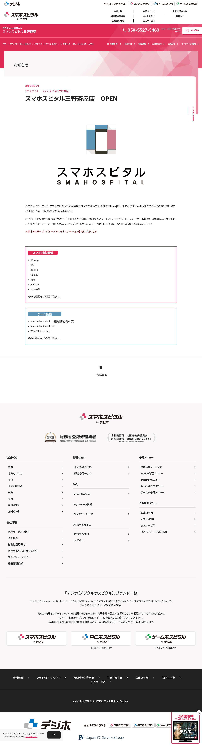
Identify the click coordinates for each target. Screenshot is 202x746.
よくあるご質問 (82, 493)
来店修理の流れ (179, 11)
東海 (10, 492)
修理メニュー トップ (151, 467)
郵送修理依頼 (15, 563)
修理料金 (128, 43)
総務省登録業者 (17, 544)
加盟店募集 (146, 512)
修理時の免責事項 (84, 677)
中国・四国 (13, 505)
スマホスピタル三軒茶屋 (19, 30)
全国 (10, 467)
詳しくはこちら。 (31, 736)
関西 (10, 498)
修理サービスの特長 (19, 531)
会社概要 (13, 538)
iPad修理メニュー (150, 479)
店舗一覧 (118, 11)
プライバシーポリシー (19, 557)
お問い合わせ (114, 677)
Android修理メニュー (152, 486)
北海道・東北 (15, 473)
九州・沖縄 (13, 511)
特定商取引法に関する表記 (22, 550)
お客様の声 (157, 43)
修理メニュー (149, 11)
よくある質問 (148, 15)
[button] (54, 734)
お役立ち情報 (118, 20)
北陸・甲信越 (15, 486)
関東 (10, 479)
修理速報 (142, 43)
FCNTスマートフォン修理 (153, 531)
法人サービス (149, 20)
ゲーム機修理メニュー (152, 492)
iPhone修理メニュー (151, 473)
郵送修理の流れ (118, 15)
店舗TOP (112, 43)
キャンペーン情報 (188, 43)
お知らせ (180, 15)
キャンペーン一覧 (83, 513)
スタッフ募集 (147, 519)
